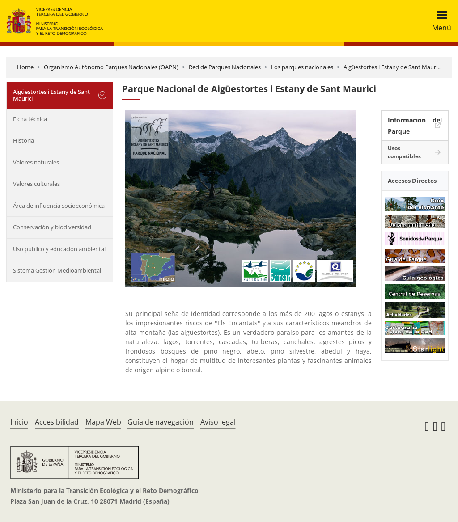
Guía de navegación (160, 422)
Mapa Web (103, 422)
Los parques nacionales (302, 67)
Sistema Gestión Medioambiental (57, 270)
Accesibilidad (57, 422)
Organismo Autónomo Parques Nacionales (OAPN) (111, 67)
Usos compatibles (404, 152)
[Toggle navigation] (439, 21)
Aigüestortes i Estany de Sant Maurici (392, 67)
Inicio (19, 422)
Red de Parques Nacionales (225, 67)
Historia (23, 140)
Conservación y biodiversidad (52, 227)
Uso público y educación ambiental (59, 249)
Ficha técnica (30, 119)
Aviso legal (218, 422)
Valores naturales (36, 162)
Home (25, 67)
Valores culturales (36, 184)
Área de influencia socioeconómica (59, 206)
